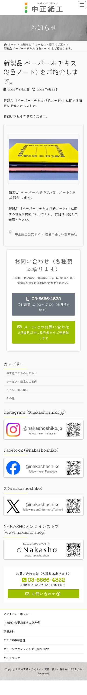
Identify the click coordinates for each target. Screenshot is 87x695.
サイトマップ (11, 658)
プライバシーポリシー (17, 613)
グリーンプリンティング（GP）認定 (26, 649)
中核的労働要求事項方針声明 (21, 622)
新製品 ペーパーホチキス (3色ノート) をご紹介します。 (42, 195)
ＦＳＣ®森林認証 (14, 640)
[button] (43, 304)
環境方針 (9, 631)
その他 (10, 398)
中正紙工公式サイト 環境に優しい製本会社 (43, 233)
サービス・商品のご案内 (21, 381)
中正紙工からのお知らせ (21, 373)
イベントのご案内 (17, 390)
